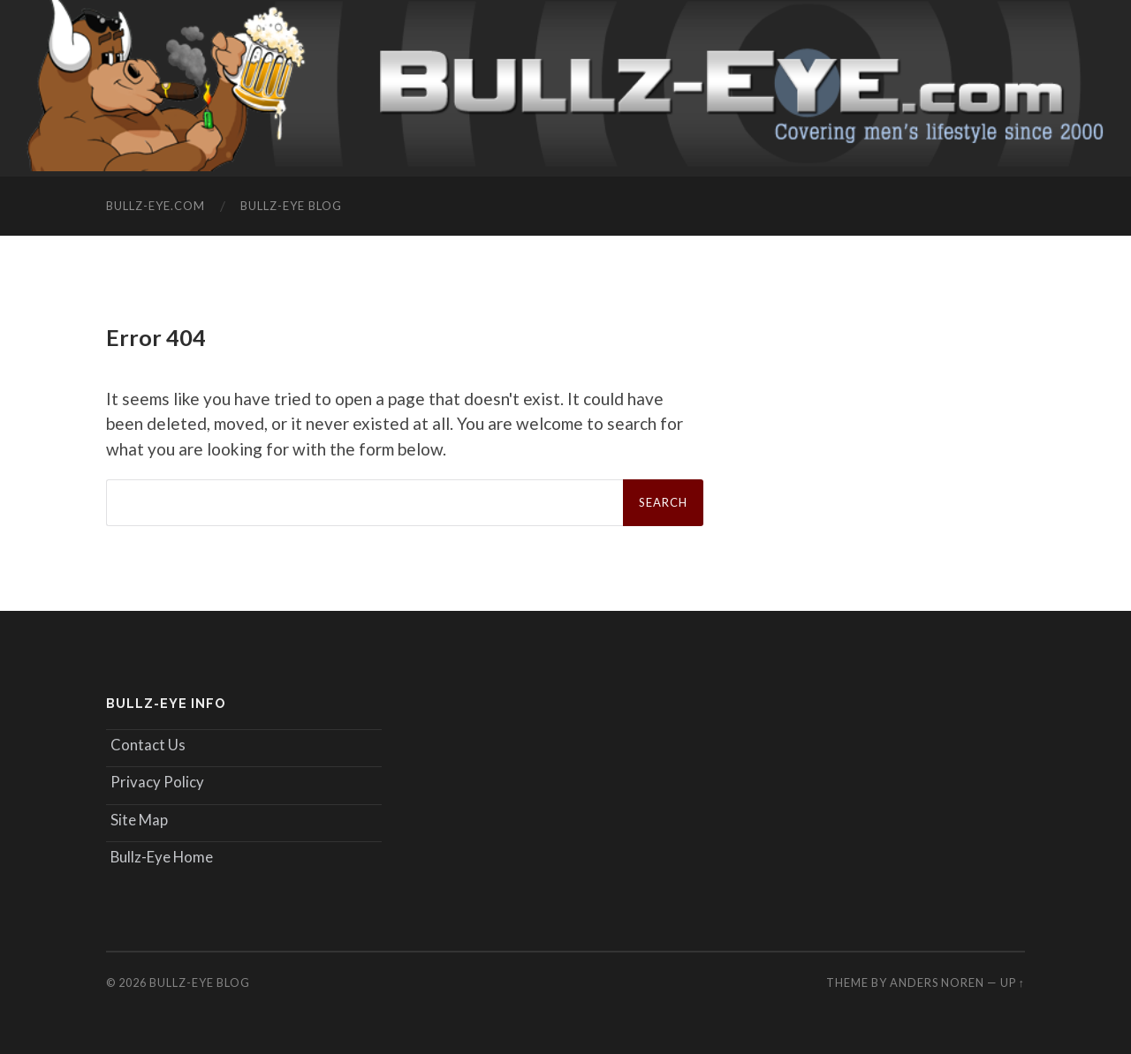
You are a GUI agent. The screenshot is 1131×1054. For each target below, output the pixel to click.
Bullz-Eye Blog (291, 206)
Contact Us (148, 744)
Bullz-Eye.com (155, 206)
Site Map (139, 819)
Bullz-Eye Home (161, 856)
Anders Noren (937, 982)
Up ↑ (1012, 982)
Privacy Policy (157, 781)
